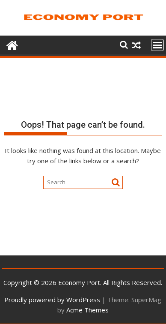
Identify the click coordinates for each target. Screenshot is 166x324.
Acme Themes (87, 310)
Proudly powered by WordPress (52, 299)
